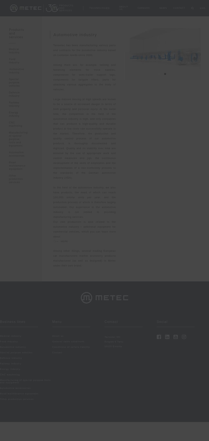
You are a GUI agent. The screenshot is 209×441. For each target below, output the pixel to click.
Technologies (99, 8)
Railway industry (11, 363)
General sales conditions (68, 341)
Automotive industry (16, 71)
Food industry (9, 341)
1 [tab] (160, 75)
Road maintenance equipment (17, 165)
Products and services (66, 8)
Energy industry (10, 369)
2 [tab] (166, 75)
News (163, 8)
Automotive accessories (15, 388)
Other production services (16, 179)
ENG (202, 8)
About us (123, 8)
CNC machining (10, 374)
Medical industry (10, 336)
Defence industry (11, 358)
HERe (64, 241)
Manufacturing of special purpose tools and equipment (18, 139)
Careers (144, 8)
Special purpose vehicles (14, 82)
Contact (179, 8)
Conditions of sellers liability (71, 347)
